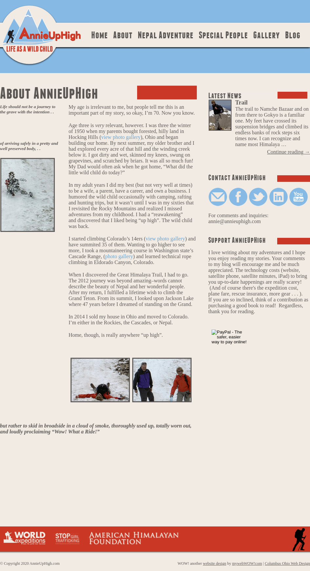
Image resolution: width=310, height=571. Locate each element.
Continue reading (288, 152)
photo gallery (119, 256)
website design (214, 563)
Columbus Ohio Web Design (287, 563)
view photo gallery (121, 137)
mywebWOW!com (247, 563)
